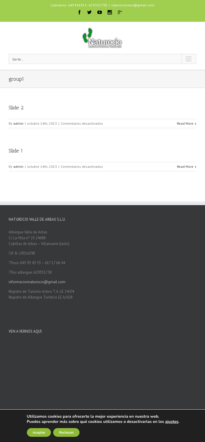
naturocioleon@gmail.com (132, 5)
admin (18, 123)
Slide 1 (16, 151)
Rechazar (66, 432)
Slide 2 (16, 107)
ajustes (171, 421)
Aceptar (39, 432)
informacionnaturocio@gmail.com (37, 281)
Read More (185, 123)
